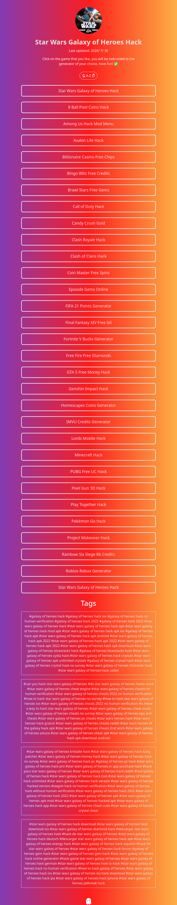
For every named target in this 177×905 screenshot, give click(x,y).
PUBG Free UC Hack (88, 471)
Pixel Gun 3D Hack (88, 488)
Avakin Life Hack (88, 140)
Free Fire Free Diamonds (88, 355)
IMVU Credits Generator (88, 421)
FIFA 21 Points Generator (89, 306)
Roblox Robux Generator (88, 571)
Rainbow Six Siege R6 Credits (88, 554)
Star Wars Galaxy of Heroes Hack (88, 90)
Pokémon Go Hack (89, 521)
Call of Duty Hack (88, 206)
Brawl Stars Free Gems (88, 190)
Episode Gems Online (88, 289)
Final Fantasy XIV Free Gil (89, 322)
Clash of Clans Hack (88, 256)
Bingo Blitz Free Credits (88, 173)
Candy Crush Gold (88, 223)
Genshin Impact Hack (88, 388)
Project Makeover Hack (88, 537)
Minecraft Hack (89, 455)
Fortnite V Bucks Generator (88, 339)
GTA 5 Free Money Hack (88, 372)
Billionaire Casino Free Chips (88, 157)
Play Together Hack (88, 504)
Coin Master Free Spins (88, 272)
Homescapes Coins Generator (88, 405)
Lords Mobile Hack (88, 438)
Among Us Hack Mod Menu (88, 123)
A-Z (88, 75)
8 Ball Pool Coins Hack (88, 107)
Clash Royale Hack (88, 239)
